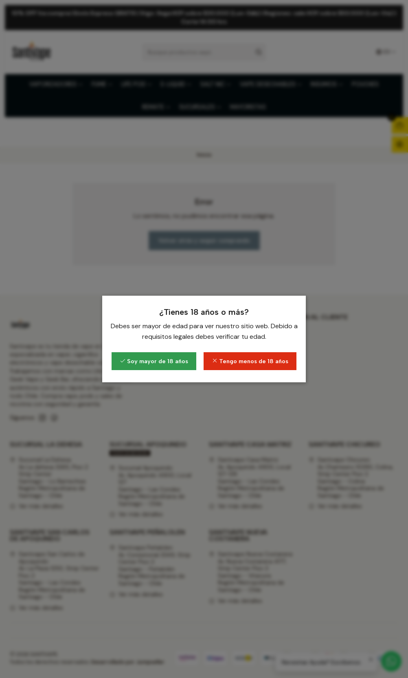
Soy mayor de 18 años (154, 361)
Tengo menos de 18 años (250, 361)
